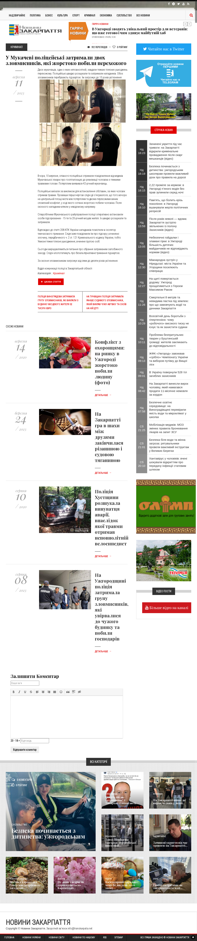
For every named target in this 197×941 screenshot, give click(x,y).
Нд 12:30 (141, 265)
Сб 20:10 (141, 463)
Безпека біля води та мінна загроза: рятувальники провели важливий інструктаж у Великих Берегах (169, 445)
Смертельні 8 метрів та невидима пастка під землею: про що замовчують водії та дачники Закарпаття (169, 303)
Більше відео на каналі (168, 608)
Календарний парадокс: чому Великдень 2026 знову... (121, 885)
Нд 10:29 (141, 321)
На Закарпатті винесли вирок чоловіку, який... (169, 801)
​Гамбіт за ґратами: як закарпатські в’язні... (168, 886)
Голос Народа (111, 794)
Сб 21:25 (141, 428)
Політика (35, 15)
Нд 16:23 (141, 151)
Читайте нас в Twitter (165, 49)
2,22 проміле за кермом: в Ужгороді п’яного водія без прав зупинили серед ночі (166, 188)
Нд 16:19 (141, 171)
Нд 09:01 (141, 374)
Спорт (76, 15)
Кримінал (89, 15)
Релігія (108, 879)
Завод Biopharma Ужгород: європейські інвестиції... (120, 843)
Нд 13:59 (141, 224)
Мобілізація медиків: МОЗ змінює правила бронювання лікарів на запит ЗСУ (168, 428)
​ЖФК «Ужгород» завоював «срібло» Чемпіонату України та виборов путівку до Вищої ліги (168, 359)
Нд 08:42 (141, 389)
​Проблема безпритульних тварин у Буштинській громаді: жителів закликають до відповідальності (168, 340)
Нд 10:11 (141, 340)
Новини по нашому (19, 879)
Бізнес (49, 15)
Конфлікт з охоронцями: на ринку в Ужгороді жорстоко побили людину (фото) (109, 362)
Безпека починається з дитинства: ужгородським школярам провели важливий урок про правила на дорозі (169, 172)
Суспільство (124, 15)
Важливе (61, 879)
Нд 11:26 (141, 302)
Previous (185, 24)
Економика (110, 836)
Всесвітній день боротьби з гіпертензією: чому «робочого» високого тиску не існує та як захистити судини (169, 321)
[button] (13, 692)
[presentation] (13, 692)
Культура (62, 15)
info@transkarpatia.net (80, 928)
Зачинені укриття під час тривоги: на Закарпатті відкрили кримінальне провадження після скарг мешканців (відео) (165, 151)
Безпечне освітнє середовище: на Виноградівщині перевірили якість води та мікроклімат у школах (167, 410)
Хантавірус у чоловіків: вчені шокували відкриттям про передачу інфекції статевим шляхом (168, 464)
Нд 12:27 (141, 284)
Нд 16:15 (141, 188)
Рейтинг (120, 47)
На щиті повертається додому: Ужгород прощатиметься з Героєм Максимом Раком (166, 284)
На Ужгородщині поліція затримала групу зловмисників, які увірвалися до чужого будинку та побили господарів (112, 607)
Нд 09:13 (141, 358)
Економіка (106, 15)
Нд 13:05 (141, 244)
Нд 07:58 (141, 409)
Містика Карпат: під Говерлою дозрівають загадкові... (25, 885)
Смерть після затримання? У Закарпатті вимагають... (122, 800)
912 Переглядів (97, 47)
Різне (155, 879)
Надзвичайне (17, 15)
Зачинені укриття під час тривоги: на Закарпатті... (170, 844)
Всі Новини (143, 15)
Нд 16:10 (141, 205)
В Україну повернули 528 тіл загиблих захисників (168, 374)
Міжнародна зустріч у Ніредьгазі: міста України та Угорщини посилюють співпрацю (167, 265)
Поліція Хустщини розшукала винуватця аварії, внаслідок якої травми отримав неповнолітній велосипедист (112, 517)
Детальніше (103, 395)
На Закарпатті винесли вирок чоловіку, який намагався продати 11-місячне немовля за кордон (168, 389)
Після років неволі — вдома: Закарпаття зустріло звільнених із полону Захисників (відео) (168, 224)
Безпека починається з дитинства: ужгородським (49, 833)
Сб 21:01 (141, 445)
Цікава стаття (51, 282)
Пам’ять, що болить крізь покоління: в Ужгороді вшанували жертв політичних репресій (168, 205)
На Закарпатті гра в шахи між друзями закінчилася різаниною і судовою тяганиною (109, 437)
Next (189, 24)
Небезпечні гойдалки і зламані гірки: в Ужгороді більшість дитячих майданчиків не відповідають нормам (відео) (168, 245)
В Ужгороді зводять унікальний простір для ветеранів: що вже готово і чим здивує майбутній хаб (140, 31)
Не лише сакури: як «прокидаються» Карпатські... (71, 885)
